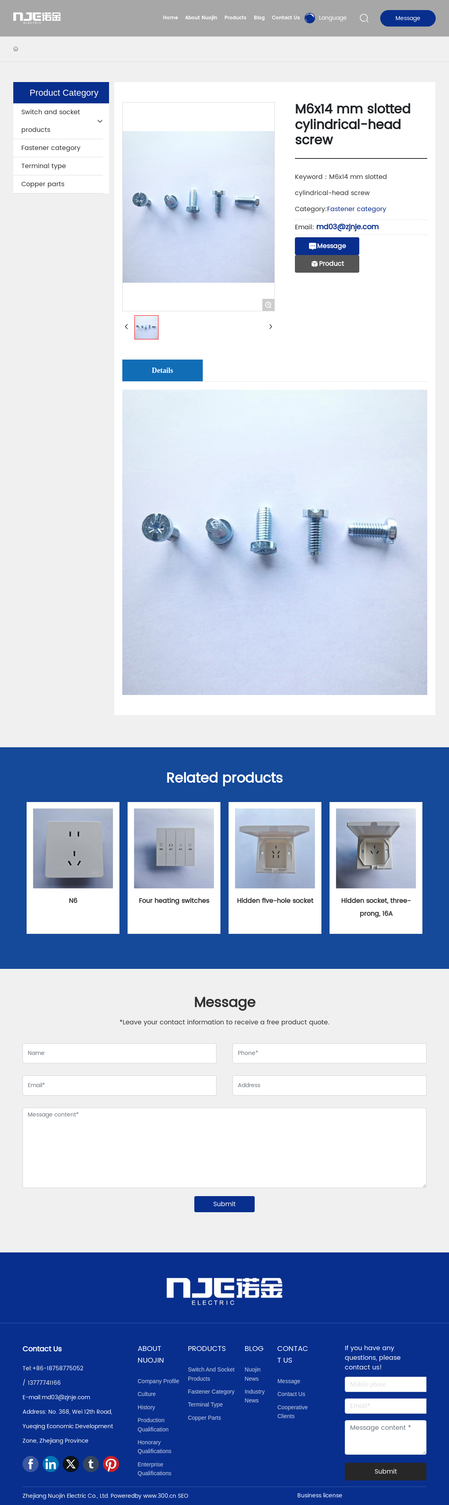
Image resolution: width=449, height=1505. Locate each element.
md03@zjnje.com (347, 227)
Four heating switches (174, 901)
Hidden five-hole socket (275, 901)
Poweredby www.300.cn (143, 1496)
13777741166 (44, 1383)
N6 (73, 901)
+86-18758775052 (57, 1368)
